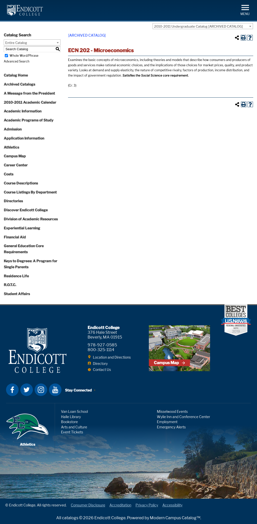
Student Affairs (17, 294)
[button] (245, 10)
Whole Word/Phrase (24, 55)
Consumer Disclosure (88, 505)
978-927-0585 (102, 345)
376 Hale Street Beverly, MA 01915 (105, 335)
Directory (100, 363)
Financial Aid (15, 237)
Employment (167, 422)
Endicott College (25, 10)
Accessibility (172, 505)
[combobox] (203, 26)
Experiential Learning (22, 228)
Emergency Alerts (171, 427)
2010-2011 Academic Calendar (30, 102)
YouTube (55, 389)
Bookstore (69, 422)
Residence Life (16, 276)
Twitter (26, 389)
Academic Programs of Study (28, 120)
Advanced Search (16, 61)
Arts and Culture (74, 427)
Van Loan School (74, 411)
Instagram (41, 389)
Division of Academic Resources (31, 219)
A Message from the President (29, 93)
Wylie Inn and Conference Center (183, 417)
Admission (13, 129)
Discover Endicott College (26, 210)
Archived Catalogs (19, 84)
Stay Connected (78, 390)
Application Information (24, 138)
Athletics (11, 147)
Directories (13, 201)
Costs (8, 174)
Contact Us (102, 369)
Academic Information (22, 111)
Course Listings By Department (30, 192)
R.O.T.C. (10, 285)
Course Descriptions (21, 183)
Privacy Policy (147, 505)
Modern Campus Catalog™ (175, 517)
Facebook (12, 389)
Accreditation (120, 505)
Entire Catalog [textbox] (16, 43)
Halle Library (71, 417)
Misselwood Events (172, 411)
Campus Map (15, 156)
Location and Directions (112, 357)
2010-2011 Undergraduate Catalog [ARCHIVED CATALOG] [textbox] (198, 26)
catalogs (70, 517)
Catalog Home (16, 75)
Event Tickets (72, 432)
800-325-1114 (101, 349)
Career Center (16, 165)
